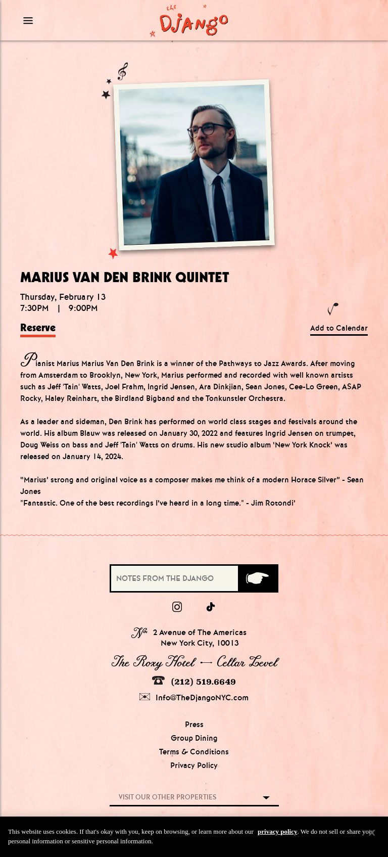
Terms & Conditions (194, 752)
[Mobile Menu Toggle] (63, 20)
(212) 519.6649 (194, 681)
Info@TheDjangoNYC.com (194, 697)
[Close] (372, 834)
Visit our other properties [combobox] (167, 797)
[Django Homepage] (188, 20)
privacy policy (277, 833)
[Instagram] (177, 607)
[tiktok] (211, 607)
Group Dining (194, 738)
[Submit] (257, 578)
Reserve (38, 328)
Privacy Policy (194, 765)
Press (194, 724)
